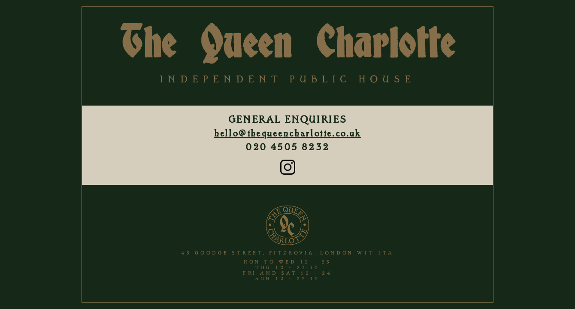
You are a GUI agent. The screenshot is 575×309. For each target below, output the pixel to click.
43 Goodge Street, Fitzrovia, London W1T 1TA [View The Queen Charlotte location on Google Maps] (287, 252)
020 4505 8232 (287, 147)
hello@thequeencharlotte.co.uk (287, 133)
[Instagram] (287, 172)
